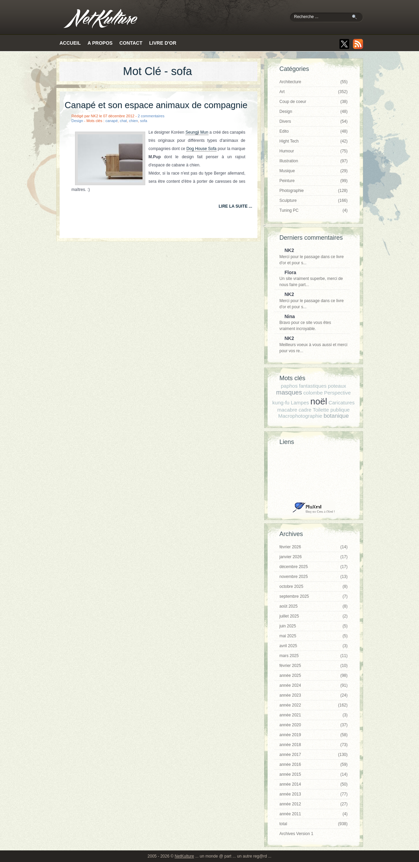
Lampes (300, 402)
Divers (314, 121)
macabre (287, 410)
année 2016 (314, 764)
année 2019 (314, 735)
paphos (289, 386)
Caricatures (341, 402)
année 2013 (314, 794)
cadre (305, 410)
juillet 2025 (314, 616)
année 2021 (314, 715)
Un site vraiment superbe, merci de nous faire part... (312, 278)
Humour (314, 151)
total (314, 824)
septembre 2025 (314, 596)
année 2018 (314, 745)
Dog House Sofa (201, 148)
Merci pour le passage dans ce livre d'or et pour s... (312, 256)
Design (77, 121)
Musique (314, 171)
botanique (336, 416)
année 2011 (314, 814)
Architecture (314, 82)
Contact (130, 43)
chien (133, 121)
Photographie (314, 191)
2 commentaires (151, 116)
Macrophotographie (300, 416)
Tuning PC (314, 210)
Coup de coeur (314, 102)
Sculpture (314, 200)
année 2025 (314, 675)
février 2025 (314, 666)
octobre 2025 (314, 586)
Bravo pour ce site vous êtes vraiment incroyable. (312, 322)
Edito (314, 131)
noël (318, 401)
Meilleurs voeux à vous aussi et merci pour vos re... (313, 344)
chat (123, 121)
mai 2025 (314, 636)
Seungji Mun (196, 132)
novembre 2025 (314, 577)
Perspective (337, 393)
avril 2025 (314, 646)
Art (314, 92)
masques (289, 392)
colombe (313, 393)
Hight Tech (314, 141)
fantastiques (313, 386)
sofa (143, 121)
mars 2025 (314, 656)
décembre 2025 (314, 567)
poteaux (337, 386)
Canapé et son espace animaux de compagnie (156, 105)
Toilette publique (331, 410)
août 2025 (314, 606)
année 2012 (314, 804)
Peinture (314, 181)
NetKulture (184, 856)
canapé (111, 121)
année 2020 (314, 725)
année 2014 (314, 784)
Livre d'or (163, 43)
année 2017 (314, 755)
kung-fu (280, 402)
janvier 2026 (314, 557)
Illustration (314, 161)
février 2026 (314, 547)
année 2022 (314, 705)
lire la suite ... (235, 206)
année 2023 (314, 695)
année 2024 (314, 685)
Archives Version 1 (296, 833)
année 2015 (314, 774)
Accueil (70, 43)
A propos (100, 43)
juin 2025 (314, 626)
